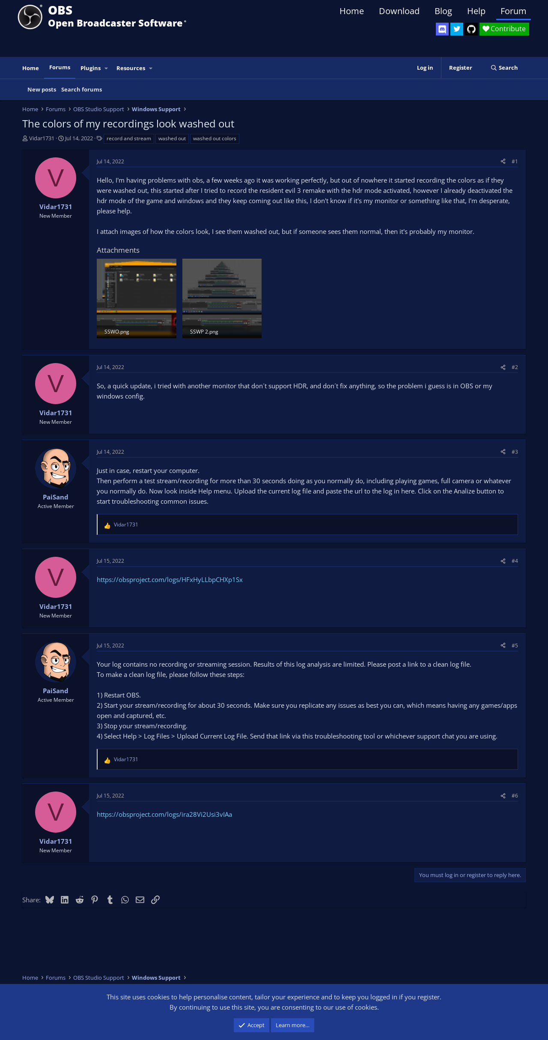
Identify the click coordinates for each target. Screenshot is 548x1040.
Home (352, 11)
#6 (515, 795)
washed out (172, 138)
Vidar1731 (41, 138)
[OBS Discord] (442, 29)
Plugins (90, 68)
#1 (515, 161)
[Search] (504, 67)
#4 (515, 560)
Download (399, 11)
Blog (443, 11)
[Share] (503, 161)
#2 (515, 367)
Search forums (81, 89)
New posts (41, 89)
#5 (515, 645)
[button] (106, 68)
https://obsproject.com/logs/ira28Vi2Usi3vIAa (164, 814)
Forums (59, 67)
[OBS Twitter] (456, 29)
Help (476, 11)
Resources (130, 68)
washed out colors (214, 138)
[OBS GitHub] (471, 29)
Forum (513, 11)
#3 (515, 451)
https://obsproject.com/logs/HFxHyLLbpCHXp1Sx (170, 579)
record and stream (129, 138)
